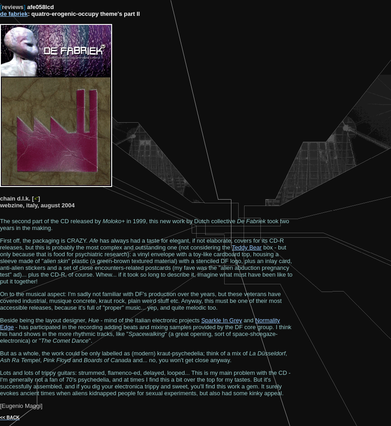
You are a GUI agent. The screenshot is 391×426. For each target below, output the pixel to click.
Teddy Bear (247, 247)
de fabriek (14, 13)
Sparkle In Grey (221, 320)
